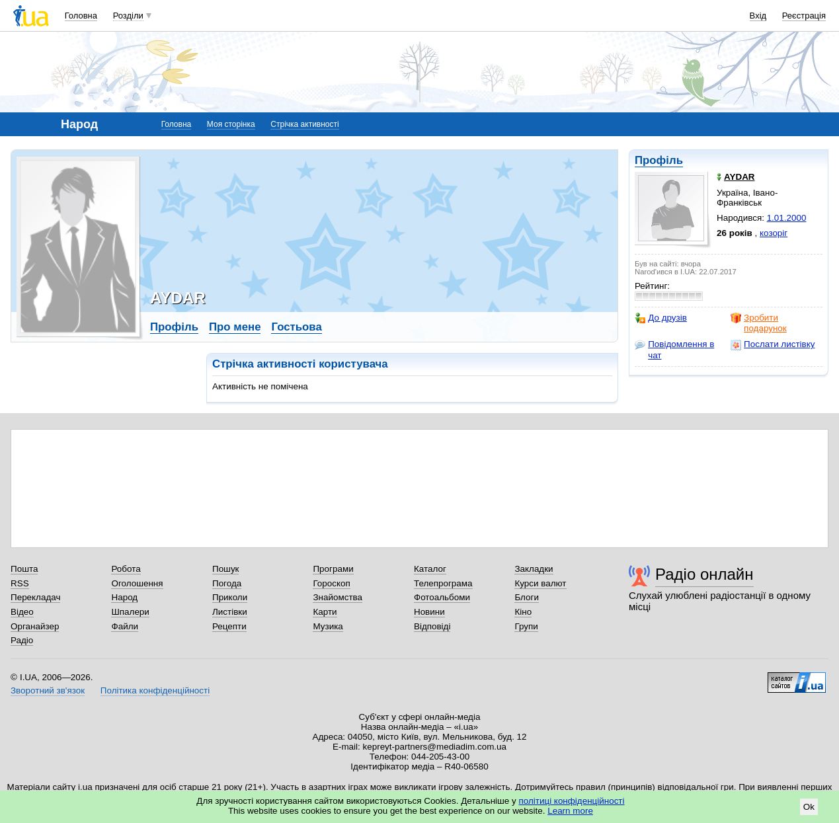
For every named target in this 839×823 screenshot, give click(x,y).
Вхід (758, 15)
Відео (22, 612)
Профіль (659, 160)
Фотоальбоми (442, 597)
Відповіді (432, 626)
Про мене (235, 327)
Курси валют (540, 583)
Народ (124, 597)
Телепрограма (443, 583)
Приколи (229, 597)
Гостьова (296, 327)
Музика (327, 626)
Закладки (533, 569)
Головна (81, 15)
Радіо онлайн (704, 574)
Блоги (526, 597)
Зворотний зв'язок (48, 690)
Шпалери (130, 612)
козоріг (773, 233)
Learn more (570, 811)
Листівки (229, 612)
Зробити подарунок (759, 323)
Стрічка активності (304, 124)
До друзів (661, 318)
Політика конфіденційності (155, 690)
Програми (333, 569)
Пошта (24, 569)
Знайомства (337, 597)
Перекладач (35, 597)
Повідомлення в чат (674, 349)
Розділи (128, 15)
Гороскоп (331, 583)
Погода (226, 583)
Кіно (523, 612)
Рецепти (229, 626)
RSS (20, 583)
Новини (429, 612)
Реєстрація (804, 15)
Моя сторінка (231, 124)
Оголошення (137, 583)
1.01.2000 (787, 218)
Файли (124, 626)
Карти (325, 612)
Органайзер (35, 626)
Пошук (225, 569)
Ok (809, 807)
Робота (125, 569)
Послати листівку (773, 344)
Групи (526, 626)
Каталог (430, 569)
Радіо (22, 640)
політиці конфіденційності (572, 801)
